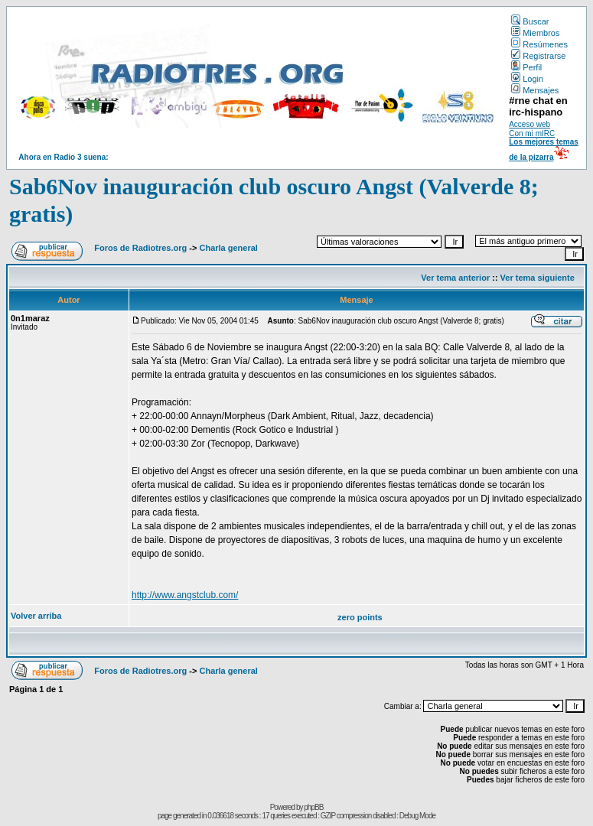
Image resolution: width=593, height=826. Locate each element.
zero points (360, 617)
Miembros (535, 32)
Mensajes (535, 90)
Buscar (530, 21)
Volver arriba (36, 615)
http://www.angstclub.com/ (185, 595)
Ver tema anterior (455, 277)
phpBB (313, 807)
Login (527, 78)
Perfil (526, 67)
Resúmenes (539, 44)
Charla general (228, 247)
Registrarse (538, 55)
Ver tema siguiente (537, 277)
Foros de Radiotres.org (140, 247)
